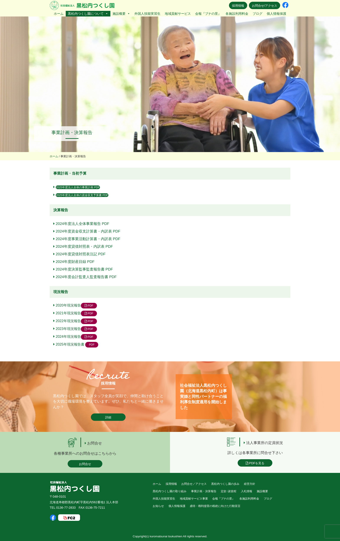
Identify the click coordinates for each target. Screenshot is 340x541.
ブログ (257, 13)
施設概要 (121, 13)
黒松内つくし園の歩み (225, 483)
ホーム (59, 13)
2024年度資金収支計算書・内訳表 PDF (88, 231)
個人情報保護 (276, 13)
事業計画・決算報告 (203, 491)
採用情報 (238, 5)
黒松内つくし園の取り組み (169, 491)
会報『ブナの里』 (208, 13)
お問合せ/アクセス (264, 5)
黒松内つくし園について (88, 13)
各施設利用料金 (237, 13)
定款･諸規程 (228, 491)
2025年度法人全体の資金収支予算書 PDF (82, 195)
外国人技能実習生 (147, 13)
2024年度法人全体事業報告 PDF (82, 224)
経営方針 (249, 483)
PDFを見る (255, 463)
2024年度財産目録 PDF (75, 262)
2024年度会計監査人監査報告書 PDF (86, 277)
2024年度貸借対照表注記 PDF (81, 254)
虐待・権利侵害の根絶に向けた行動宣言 (215, 506)
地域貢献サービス (178, 13)
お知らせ (158, 506)
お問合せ (85, 464)
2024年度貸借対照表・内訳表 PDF (84, 246)
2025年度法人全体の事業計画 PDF (78, 187)
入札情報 (246, 491)
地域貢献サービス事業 (194, 498)
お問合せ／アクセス (194, 483)
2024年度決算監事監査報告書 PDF (84, 269)
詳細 (108, 417)
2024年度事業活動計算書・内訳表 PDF (88, 239)
